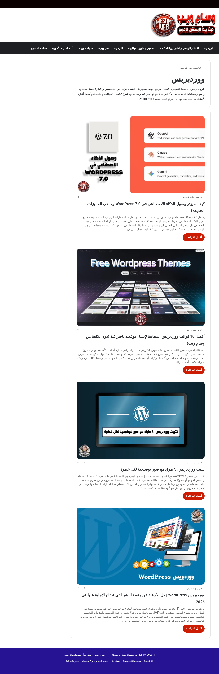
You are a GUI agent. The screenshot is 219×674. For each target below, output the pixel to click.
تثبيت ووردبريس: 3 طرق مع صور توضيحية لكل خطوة (142, 468)
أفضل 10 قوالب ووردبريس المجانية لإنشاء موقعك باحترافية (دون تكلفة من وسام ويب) (147, 339)
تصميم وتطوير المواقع (142, 48)
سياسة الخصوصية (132, 660)
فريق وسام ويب (194, 329)
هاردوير (104, 48)
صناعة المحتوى (38, 48)
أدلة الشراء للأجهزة (62, 48)
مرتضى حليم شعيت (192, 197)
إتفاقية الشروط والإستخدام (95, 660)
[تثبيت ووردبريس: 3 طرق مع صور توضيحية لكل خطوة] (140, 420)
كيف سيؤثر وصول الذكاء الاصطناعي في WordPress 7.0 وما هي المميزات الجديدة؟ (143, 206)
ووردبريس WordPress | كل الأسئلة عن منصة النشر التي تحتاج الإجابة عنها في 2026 (144, 598)
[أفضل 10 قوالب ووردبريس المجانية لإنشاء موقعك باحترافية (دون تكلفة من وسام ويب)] (140, 287)
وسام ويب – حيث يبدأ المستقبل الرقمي (85, 654)
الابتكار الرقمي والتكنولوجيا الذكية (180, 48)
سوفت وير (87, 48)
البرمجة (118, 48)
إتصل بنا (116, 660)
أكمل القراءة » (194, 237)
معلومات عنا (72, 660)
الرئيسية (208, 48)
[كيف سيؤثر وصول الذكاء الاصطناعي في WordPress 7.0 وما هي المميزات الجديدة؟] (140, 154)
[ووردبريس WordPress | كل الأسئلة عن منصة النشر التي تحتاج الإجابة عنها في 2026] (140, 546)
